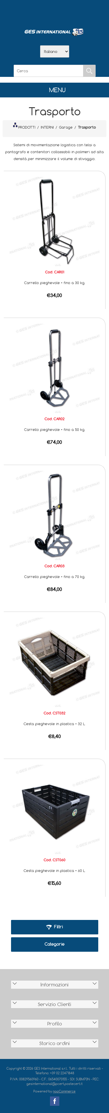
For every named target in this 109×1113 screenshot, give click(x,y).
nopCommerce (64, 1091)
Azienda (39, 11)
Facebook (54, 1101)
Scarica (54, 11)
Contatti (69, 11)
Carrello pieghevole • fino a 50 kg (54, 429)
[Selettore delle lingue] (54, 51)
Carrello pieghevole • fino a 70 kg (54, 576)
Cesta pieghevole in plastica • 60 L (54, 870)
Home (24, 11)
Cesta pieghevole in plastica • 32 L (54, 723)
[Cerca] (48, 71)
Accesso (85, 11)
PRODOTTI (24, 126)
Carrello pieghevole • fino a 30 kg (54, 282)
